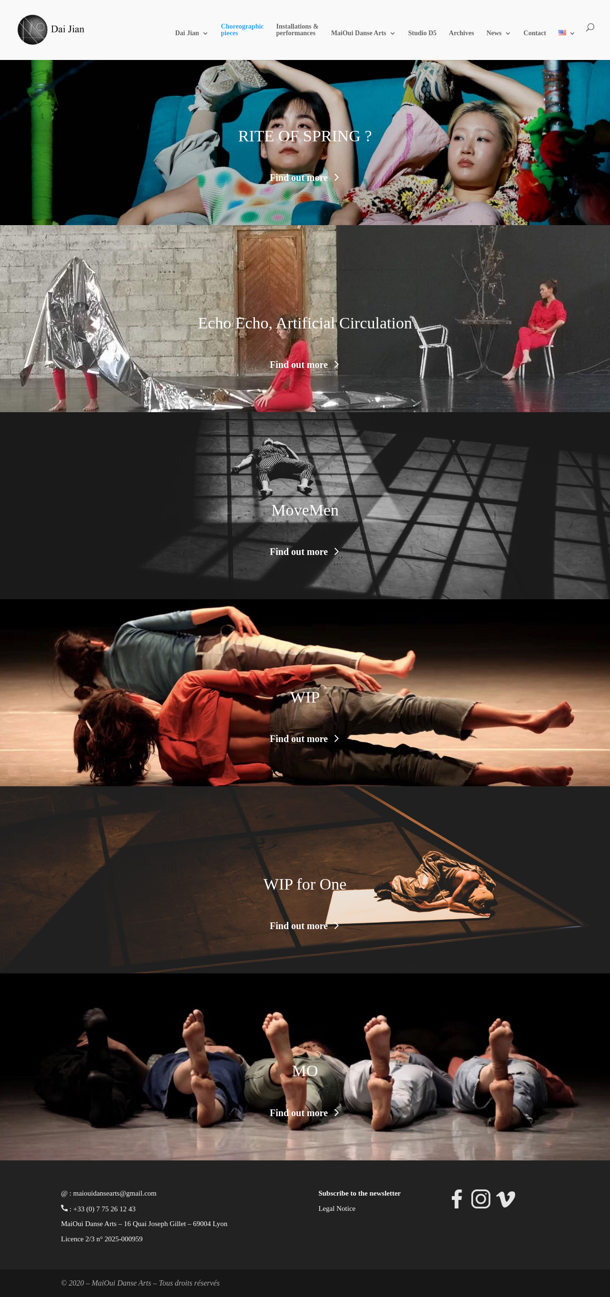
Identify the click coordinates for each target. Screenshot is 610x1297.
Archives (461, 33)
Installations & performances (297, 30)
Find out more (299, 177)
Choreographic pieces (242, 30)
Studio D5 (422, 33)
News (494, 33)
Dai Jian (187, 33)
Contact (535, 33)
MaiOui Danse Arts (358, 33)
